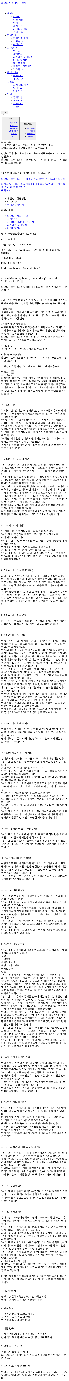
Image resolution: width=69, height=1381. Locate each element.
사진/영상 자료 (21, 85)
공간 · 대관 (12, 72)
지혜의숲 (12, 35)
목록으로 (6, 190)
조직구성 (18, 26)
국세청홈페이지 (15, 204)
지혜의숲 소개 (20, 38)
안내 (9, 94)
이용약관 (12, 201)
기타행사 (18, 69)
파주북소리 (19, 63)
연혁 (15, 22)
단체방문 (18, 44)
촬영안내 (18, 103)
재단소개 (12, 13)
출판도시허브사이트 (18, 215)
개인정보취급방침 (16, 198)
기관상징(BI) (20, 29)
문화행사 (12, 47)
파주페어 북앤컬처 (23, 57)
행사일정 (18, 50)
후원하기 (18, 106)
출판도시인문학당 (22, 66)
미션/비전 (18, 19)
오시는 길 (18, 32)
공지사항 (18, 97)
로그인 (4, 2)
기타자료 (18, 91)
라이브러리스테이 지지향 (20, 222)
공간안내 (18, 75)
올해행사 (18, 54)
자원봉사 (18, 41)
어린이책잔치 (20, 60)
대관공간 (18, 78)
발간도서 (18, 88)
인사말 (16, 16)
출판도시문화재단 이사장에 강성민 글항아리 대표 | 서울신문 (33, 178)
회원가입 (13, 2)
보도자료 (18, 100)
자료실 (10, 81)
